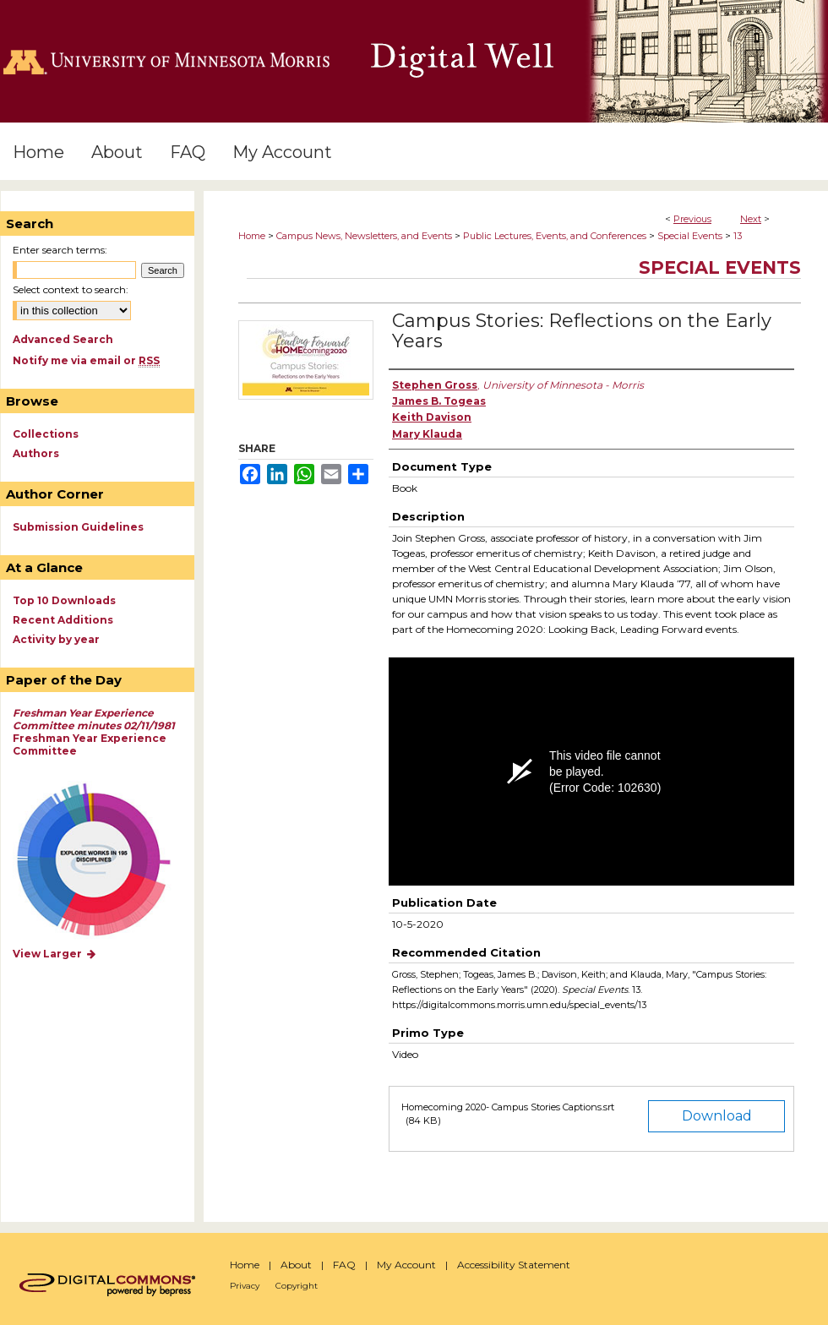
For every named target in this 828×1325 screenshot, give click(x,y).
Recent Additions (63, 619)
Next (750, 219)
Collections (46, 434)
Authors (36, 453)
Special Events (689, 236)
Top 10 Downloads (64, 600)
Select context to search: (70, 289)
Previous (692, 219)
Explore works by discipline (104, 861)
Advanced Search (63, 339)
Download (717, 1116)
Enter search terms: (60, 249)
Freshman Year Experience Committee (94, 731)
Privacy (244, 1285)
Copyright (296, 1285)
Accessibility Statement (513, 1264)
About (296, 1264)
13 (737, 236)
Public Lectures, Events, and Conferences (554, 236)
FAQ (344, 1264)
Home (251, 236)
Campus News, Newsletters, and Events (364, 236)
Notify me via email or (86, 360)
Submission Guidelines (78, 527)
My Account (406, 1264)
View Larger (55, 953)
